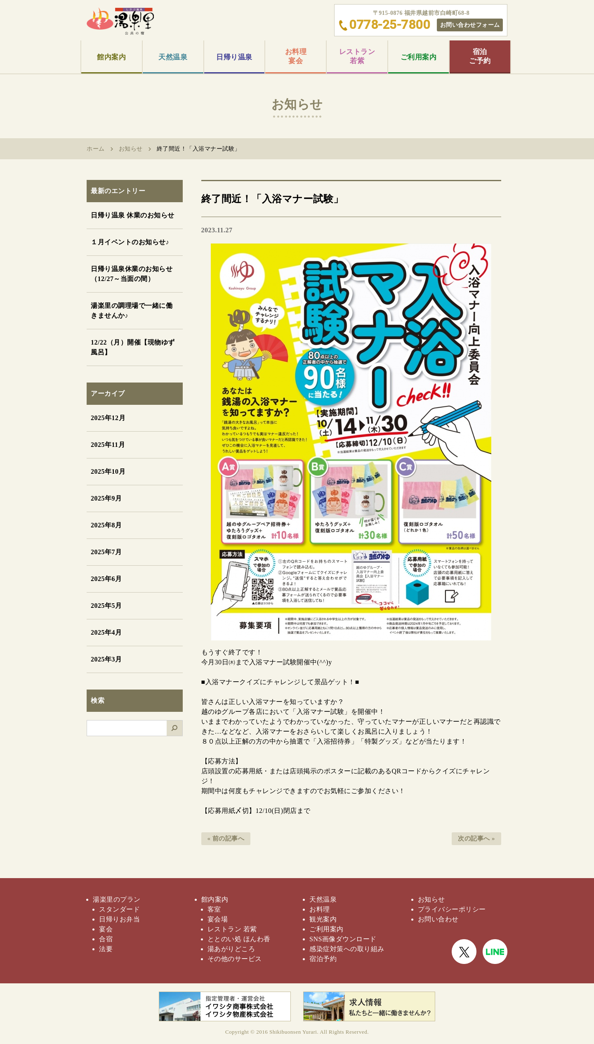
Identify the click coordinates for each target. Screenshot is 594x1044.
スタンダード (119, 909)
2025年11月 (108, 444)
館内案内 (111, 57)
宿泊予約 (323, 958)
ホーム (96, 149)
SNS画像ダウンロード (343, 938)
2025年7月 (106, 551)
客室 (214, 909)
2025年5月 (106, 605)
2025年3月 (106, 659)
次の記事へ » (476, 838)
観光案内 (323, 919)
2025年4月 (106, 632)
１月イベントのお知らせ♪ (130, 242)
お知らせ (131, 149)
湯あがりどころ (231, 948)
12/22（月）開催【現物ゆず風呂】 (133, 347)
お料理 (319, 909)
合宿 (106, 938)
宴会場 (217, 919)
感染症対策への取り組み (346, 948)
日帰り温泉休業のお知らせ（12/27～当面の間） (131, 273)
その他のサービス (234, 958)
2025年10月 (108, 471)
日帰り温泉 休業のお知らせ (132, 215)
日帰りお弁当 (119, 919)
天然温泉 (172, 57)
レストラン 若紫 (232, 929)
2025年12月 (108, 417)
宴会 (106, 929)
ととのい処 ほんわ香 (239, 938)
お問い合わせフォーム (470, 24)
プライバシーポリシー (452, 909)
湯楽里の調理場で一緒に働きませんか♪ (131, 310)
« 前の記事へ (226, 838)
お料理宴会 (296, 56)
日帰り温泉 (234, 57)
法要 (106, 948)
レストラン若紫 (357, 56)
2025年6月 (106, 578)
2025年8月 (106, 525)
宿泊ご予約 (480, 56)
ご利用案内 (419, 57)
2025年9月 (106, 498)
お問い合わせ (438, 919)
